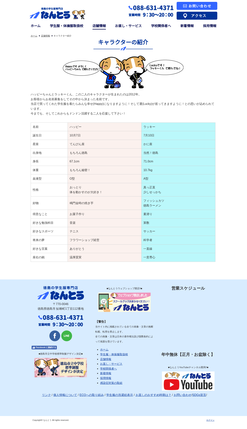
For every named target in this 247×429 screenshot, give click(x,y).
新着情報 (187, 25)
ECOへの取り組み (91, 395)
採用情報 (209, 25)
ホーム (35, 25)
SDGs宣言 (199, 395)
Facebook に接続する (44, 347)
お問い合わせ (182, 395)
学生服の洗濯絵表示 (119, 395)
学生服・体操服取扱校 (66, 25)
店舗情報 (99, 25)
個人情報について (65, 395)
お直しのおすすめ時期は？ (153, 395)
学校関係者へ (161, 25)
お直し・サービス (128, 25)
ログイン (210, 420)
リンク (46, 395)
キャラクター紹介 (63, 36)
